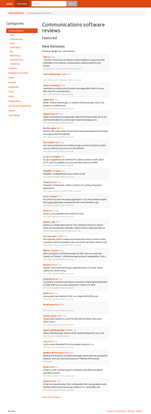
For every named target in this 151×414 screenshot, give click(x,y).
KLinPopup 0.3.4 (51, 304)
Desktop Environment (18, 73)
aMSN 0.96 (48, 100)
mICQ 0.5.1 (48, 211)
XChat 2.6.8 (48, 367)
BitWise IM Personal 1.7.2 (55, 353)
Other (11, 96)
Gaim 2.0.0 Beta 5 (51, 85)
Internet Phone (17, 60)
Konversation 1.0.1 (52, 316)
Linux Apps (22, 3)
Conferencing (16, 39)
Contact (109, 411)
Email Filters (15, 47)
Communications (16, 31)
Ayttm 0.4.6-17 (50, 114)
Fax (11, 51)
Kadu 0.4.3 (48, 293)
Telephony (15, 64)
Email (12, 43)
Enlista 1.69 (49, 222)
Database (12, 68)
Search (72, 3)
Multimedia (13, 87)
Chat (12, 35)
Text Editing (13, 115)
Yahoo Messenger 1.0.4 (54, 74)
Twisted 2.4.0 (49, 182)
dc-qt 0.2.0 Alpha (51, 157)
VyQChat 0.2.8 (50, 279)
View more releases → (52, 397)
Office (11, 92)
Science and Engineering (19, 106)
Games (11, 78)
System (11, 110)
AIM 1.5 (46, 57)
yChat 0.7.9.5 (49, 381)
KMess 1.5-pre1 (51, 250)
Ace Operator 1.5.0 (52, 236)
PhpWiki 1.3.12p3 (51, 171)
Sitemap (130, 411)
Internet (12, 82)
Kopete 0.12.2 (50, 265)
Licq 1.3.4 (47, 341)
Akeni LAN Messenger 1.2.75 (57, 330)
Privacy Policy (120, 411)
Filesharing (15, 55)
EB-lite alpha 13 (51, 128)
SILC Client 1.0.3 (51, 142)
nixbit (9, 3)
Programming (14, 101)
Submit (139, 411)
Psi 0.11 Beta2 (50, 196)
